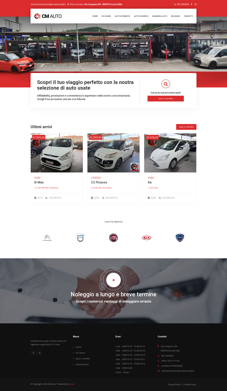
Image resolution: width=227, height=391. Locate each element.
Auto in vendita (122, 16)
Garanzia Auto (159, 16)
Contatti (188, 16)
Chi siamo (106, 16)
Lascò (71, 384)
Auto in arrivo (141, 16)
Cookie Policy (190, 384)
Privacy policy (174, 384)
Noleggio (175, 16)
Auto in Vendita (165, 98)
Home (95, 16)
